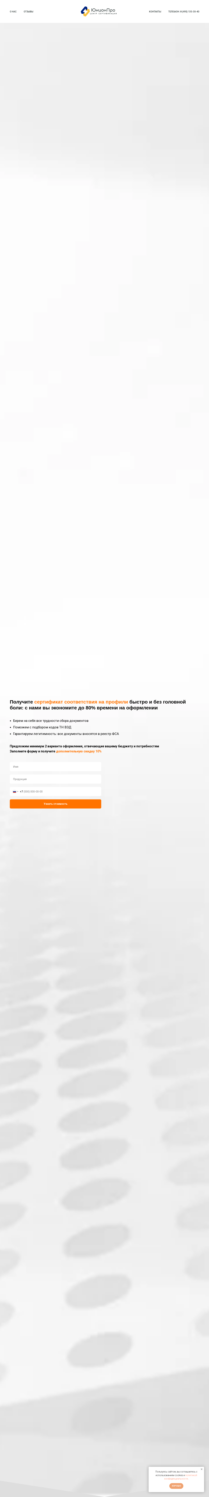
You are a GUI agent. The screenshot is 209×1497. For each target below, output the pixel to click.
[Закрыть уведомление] (201, 1469)
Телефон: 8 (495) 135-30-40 (183, 11)
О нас (13, 11)
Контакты (155, 11)
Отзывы (28, 11)
